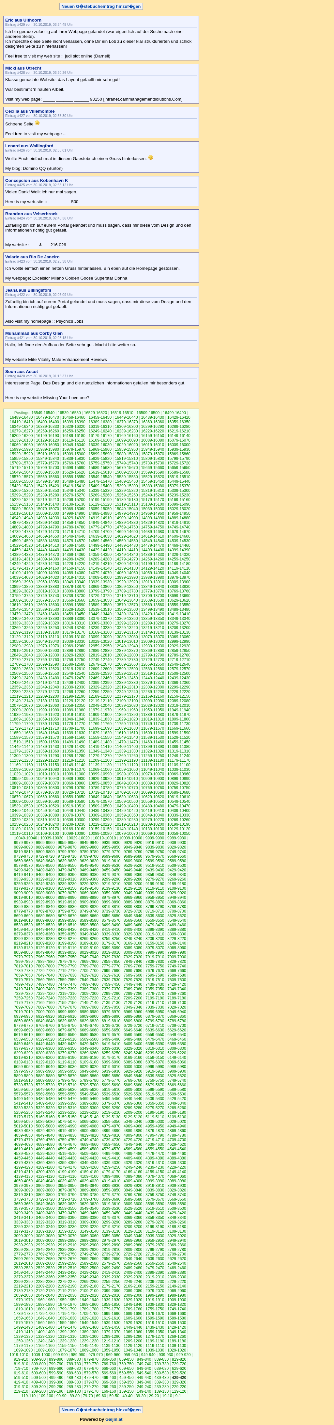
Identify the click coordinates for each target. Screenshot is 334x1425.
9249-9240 (45, 884)
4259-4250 (111, 1167)
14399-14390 (178, 550)
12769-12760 (47, 659)
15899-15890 (100, 454)
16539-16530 (69, 413)
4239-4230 (154, 1167)
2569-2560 (133, 1263)
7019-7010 (23, 1012)
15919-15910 (47, 454)
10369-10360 (100, 815)
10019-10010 (104, 838)
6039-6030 (67, 1066)
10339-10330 (178, 815)
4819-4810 (111, 1135)
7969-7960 (45, 957)
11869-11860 (21, 719)
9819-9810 (23, 852)
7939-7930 (111, 957)
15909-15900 (73, 454)
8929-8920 (45, 902)
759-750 (126, 1364)
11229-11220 (47, 760)
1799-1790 (67, 1309)
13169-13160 (100, 632)
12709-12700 (21, 664)
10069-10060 (152, 833)
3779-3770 (111, 1194)
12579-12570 (178, 669)
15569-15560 (47, 477)
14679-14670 (178, 531)
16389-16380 (100, 422)
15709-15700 (47, 467)
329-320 (179, 1382)
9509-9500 (176, 865)
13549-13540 (21, 609)
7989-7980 (176, 952)
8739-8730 (111, 911)
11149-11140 (73, 765)
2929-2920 (45, 1245)
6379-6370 (23, 1048)
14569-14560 (100, 541)
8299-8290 (23, 938)
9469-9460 (89, 870)
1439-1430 (154, 1327)
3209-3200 (133, 1226)
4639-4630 (154, 1144)
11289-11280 (73, 755)
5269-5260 (176, 1108)
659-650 (126, 1368)
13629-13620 (178, 600)
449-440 (144, 1377)
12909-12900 (47, 650)
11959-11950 (152, 710)
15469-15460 (126, 481)
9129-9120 (133, 888)
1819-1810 (23, 1309)
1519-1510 (154, 1322)
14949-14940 (21, 518)
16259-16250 (73, 431)
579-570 (91, 1373)
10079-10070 (126, 833)
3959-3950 (67, 1185)
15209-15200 (73, 499)
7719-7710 (67, 970)
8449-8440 (45, 929)
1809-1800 (45, 1309)
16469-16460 (73, 417)
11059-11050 (126, 769)
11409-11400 (126, 746)
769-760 (109, 1364)
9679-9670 (154, 856)
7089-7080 (45, 1007)
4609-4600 (45, 1149)
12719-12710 (178, 659)
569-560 (109, 1373)
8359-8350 (67, 934)
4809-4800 (133, 1135)
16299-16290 (152, 426)
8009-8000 (133, 952)
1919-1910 (154, 1300)
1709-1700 (89, 1313)
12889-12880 (100, 650)
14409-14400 (152, 550)
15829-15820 (100, 458)
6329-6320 (133, 1048)
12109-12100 (126, 701)
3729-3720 (45, 1199)
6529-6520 (45, 1039)
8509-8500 (89, 925)
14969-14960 (152, 513)
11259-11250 (152, 755)
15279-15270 (73, 495)
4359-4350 (67, 1162)
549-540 (144, 1373)
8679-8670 (67, 916)
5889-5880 (45, 1076)
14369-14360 (73, 554)
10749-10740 (21, 792)
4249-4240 (133, 1167)
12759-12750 (73, 659)
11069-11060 (100, 769)
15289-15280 (47, 495)
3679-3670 (154, 1199)
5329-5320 (45, 1108)
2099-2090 (111, 1290)
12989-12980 (21, 646)
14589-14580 (47, 541)
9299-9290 (111, 879)
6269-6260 (89, 1053)
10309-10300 (73, 820)
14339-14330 (152, 554)
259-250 (126, 1387)
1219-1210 (111, 1341)
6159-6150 (154, 1057)
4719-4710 (154, 1140)
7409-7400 (45, 989)
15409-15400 (100, 486)
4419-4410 (111, 1158)
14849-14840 (100, 522)
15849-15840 (47, 458)
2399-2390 (154, 1272)
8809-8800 (133, 906)
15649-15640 (21, 472)
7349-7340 (176, 989)
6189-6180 (89, 1057)
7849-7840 (133, 961)
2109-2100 (89, 1290)
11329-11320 (152, 751)
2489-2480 (133, 1268)
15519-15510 (178, 477)
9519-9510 (154, 865)
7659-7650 (23, 975)
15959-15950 (126, 449)
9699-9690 (111, 856)
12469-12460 (100, 678)
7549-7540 (89, 980)
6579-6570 (111, 1034)
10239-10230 (73, 824)
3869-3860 (89, 1190)
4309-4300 (176, 1162)
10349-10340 (152, 815)
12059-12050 (73, 705)
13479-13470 (21, 614)
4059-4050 (23, 1181)
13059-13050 (21, 641)
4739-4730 (111, 1140)
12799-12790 (152, 655)
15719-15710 (21, 467)
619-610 (21, 1373)
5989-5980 (176, 1066)
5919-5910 (154, 1071)
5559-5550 (67, 1094)
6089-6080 (133, 1062)
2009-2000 (133, 1295)
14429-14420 (100, 550)
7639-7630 (67, 975)
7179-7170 (23, 1002)
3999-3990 (154, 1181)
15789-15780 (21, 463)
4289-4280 (45, 1167)
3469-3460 (89, 1213)
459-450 (126, 1377)
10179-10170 (47, 829)
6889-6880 (133, 1016)
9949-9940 (89, 842)
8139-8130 (23, 948)
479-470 (91, 1377)
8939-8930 (23, 902)
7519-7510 (154, 980)
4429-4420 (89, 1158)
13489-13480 (178, 609)
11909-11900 (100, 714)
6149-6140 (176, 1057)
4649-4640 (133, 1144)
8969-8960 (133, 897)
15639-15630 (47, 472)
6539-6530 (23, 1039)
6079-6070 (154, 1062)
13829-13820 (21, 591)
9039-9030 (154, 893)
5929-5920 (133, 1071)
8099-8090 (111, 948)
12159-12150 (178, 696)
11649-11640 (47, 733)
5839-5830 (154, 1076)
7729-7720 (45, 970)
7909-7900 (176, 957)
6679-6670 (67, 1030)
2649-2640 (133, 1258)
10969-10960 (178, 774)
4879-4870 (154, 1130)
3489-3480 (45, 1213)
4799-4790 (154, 1135)
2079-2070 (154, 1290)
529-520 (179, 1373)
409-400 (38, 1382)
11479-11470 (126, 742)
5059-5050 (111, 1121)
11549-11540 (126, 737)
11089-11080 (47, 769)
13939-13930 (100, 582)
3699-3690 (111, 1199)
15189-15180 (126, 499)
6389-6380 (176, 1044)
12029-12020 (152, 705)
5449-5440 (133, 1098)
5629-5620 (89, 1089)
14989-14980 (100, 513)
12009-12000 (21, 710)
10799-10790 (73, 787)
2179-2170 (111, 1286)
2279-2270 (67, 1281)
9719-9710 (67, 856)
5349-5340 (176, 1103)
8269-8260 (89, 938)
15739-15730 (152, 463)
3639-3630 (67, 1204)
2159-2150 (154, 1286)
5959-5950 (67, 1071)
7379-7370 (111, 989)
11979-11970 (100, 710)
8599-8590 (67, 920)
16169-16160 (126, 435)
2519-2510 (67, 1268)
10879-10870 (47, 783)
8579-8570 (111, 920)
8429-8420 (89, 929)
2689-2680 (45, 1258)
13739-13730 (73, 595)
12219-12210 (21, 696)
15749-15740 (126, 463)
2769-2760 (45, 1254)
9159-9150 (67, 888)
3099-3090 (23, 1236)
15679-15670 (126, 467)
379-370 (91, 1382)
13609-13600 (47, 605)
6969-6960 (133, 1012)
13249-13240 (73, 627)
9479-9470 (67, 870)
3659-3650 (23, 1204)
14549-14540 (152, 541)
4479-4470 (154, 1153)
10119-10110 (21, 833)
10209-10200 (152, 824)
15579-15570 (21, 477)
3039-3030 (154, 1236)
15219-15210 (47, 499)
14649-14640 (73, 536)
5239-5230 (67, 1112)
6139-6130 (23, 1062)
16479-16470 (47, 417)
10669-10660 (47, 797)
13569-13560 (152, 605)
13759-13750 (21, 595)
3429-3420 (176, 1213)
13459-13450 (73, 614)
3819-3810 (23, 1194)
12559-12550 (47, 673)
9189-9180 (176, 884)
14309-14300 (47, 559)
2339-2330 (111, 1277)
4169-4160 (133, 1172)
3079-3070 (67, 1236)
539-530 (161, 1373)
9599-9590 (154, 861)
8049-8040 (45, 952)
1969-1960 (45, 1300)
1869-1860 (89, 1304)
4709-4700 (176, 1140)
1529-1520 (133, 1322)
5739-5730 (23, 1085)
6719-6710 (154, 1025)
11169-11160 (21, 765)
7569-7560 (45, 980)
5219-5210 (111, 1112)
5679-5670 (154, 1085)
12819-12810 (100, 655)
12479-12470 (73, 678)
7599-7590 (154, 975)
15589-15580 (178, 472)
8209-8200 (45, 943)
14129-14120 (152, 568)
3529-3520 (133, 1208)
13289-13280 (152, 623)
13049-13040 (47, 641)
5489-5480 (45, 1098)
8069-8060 (176, 948)
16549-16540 (42, 413)
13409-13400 (21, 618)
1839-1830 (154, 1304)
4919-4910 (67, 1130)
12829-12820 (73, 655)
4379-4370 (23, 1162)
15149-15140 (47, 504)
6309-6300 (176, 1048)
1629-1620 (89, 1318)
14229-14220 (73, 563)
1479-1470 (67, 1327)
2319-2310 (154, 1277)
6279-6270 (67, 1053)
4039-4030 (67, 1181)
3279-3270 (154, 1222)
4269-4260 (89, 1167)
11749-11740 (152, 723)
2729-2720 (133, 1254)
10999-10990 (100, 774)
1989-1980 (176, 1295)
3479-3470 (67, 1213)
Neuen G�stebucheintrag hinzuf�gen (101, 6)
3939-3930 (111, 1185)
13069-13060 (178, 637)
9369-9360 (133, 874)
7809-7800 (45, 966)
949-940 (148, 1354)
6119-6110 (67, 1062)
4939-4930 (23, 1130)
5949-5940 (89, 1071)
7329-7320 (45, 993)
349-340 (144, 1382)
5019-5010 (23, 1126)
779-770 (91, 1364)
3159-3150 (67, 1231)
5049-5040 (133, 1121)
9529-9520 (133, 865)
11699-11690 (100, 728)
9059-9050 (111, 893)
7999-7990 (154, 952)
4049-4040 (45, 1181)
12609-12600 (100, 669)
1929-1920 (133, 1300)
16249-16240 (100, 431)
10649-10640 (100, 797)
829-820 (179, 1359)
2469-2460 (176, 1268)
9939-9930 (111, 842)
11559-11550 (100, 737)
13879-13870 (73, 586)
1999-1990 (154, 1295)
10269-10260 (178, 820)
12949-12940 (126, 646)
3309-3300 (89, 1222)
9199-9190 (154, 884)
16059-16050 (47, 445)
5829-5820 (176, 1076)
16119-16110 (73, 440)
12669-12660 (126, 664)
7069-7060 (89, 1007)
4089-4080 (133, 1176)
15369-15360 (21, 490)
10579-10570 (100, 801)
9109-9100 (176, 888)
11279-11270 (100, 755)
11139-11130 (100, 765)
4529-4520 (45, 1153)
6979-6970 (111, 1012)
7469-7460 (89, 984)
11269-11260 (126, 755)
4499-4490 (111, 1153)
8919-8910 (67, 902)
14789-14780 (73, 527)
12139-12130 (47, 701)
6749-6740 (89, 1025)
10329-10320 (21, 820)
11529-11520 (178, 737)
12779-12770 (21, 659)
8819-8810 (111, 906)
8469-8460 (176, 925)
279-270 (91, 1387)
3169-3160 (45, 1231)
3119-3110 (154, 1231)
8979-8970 (111, 897)
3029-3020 (176, 1236)
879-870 (91, 1359)
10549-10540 (178, 801)
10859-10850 (100, 783)
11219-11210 (73, 760)
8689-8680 (45, 916)
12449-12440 (152, 678)
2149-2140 (176, 1286)
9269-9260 (176, 879)
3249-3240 (45, 1226)
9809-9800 (45, 852)
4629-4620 (176, 1144)
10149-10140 (126, 829)
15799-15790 (178, 458)
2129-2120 (45, 1290)
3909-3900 (176, 1185)
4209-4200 (45, 1172)
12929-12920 (178, 646)
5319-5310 (67, 1108)
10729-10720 (73, 792)
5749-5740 (176, 1080)
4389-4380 (176, 1158)
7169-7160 (45, 1002)
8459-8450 (23, 929)
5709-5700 (89, 1085)
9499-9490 (23, 870)
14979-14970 (126, 513)
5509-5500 (176, 1094)
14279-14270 (126, 559)
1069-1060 (89, 1350)
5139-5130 (111, 1117)
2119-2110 (67, 1290)
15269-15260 (100, 495)
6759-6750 (67, 1025)
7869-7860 (89, 961)
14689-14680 (152, 531)
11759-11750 (126, 723)
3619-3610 (111, 1204)
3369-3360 (133, 1217)
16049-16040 (73, 445)
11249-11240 (178, 755)
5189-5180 (176, 1112)
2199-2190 (67, 1286)
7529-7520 (133, 980)
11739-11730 (178, 723)
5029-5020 (176, 1121)
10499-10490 (126, 806)
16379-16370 (126, 422)
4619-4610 (23, 1149)
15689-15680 (100, 467)
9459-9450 (111, 870)
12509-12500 (178, 673)
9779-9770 (111, 852)
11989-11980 (73, 710)
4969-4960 (133, 1126)
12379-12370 (152, 682)
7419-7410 (23, 989)
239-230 (161, 1387)
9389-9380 (89, 874)
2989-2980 (89, 1240)
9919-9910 (154, 842)
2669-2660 (89, 1258)
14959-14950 (178, 513)
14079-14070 (100, 573)
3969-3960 (45, 1185)
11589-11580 (21, 737)
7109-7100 (176, 1002)
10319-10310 (47, 820)
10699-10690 (152, 792)
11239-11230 (21, 760)
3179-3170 (23, 1231)
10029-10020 (78, 838)
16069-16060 (21, 445)
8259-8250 (111, 938)
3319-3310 (67, 1222)
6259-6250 (111, 1053)
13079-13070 (152, 637)
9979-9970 (23, 842)
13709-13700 (152, 595)
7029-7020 (176, 1007)
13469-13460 (47, 614)
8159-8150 (154, 943)
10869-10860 (73, 783)
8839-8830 (67, 906)
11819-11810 (152, 719)
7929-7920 (133, 957)
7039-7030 (154, 1007)
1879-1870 (67, 1304)
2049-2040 (45, 1295)
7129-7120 (133, 1002)
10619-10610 (178, 797)
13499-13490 (152, 609)
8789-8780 (176, 906)
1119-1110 (154, 1345)
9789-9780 (89, 852)
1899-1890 (23, 1304)
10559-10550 (152, 801)
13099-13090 (100, 637)
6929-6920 (45, 1016)
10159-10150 (100, 829)
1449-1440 (133, 1327)
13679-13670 (47, 600)
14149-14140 (100, 568)
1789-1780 (89, 1309)
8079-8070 (154, 948)
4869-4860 (176, 1130)
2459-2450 (23, 1272)
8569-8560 (133, 920)
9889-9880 (45, 847)
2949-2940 (176, 1240)
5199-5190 (154, 1112)
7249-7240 (45, 998)
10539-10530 (21, 806)
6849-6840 (45, 1021)
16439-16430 (152, 417)
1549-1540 (89, 1322)
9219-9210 (111, 884)
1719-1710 (67, 1313)
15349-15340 (73, 490)
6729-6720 (133, 1025)
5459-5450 (111, 1098)
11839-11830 (100, 719)
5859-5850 (111, 1076)
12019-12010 (178, 705)
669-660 (109, 1368)
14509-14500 (73, 545)
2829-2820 (89, 1249)
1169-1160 (45, 1345)
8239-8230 (154, 938)
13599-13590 (73, 605)
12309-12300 (152, 687)
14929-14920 (73, 518)
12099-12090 (152, 701)
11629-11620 (100, 733)
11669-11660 (178, 728)
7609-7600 (133, 975)
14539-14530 (178, 541)
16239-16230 (126, 431)
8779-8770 (23, 911)
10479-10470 (178, 806)
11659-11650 (21, 733)
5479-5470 (67, 1098)
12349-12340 (47, 687)
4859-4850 (23, 1135)
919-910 (21, 1359)
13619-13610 (21, 605)
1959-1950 (67, 1300)
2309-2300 (176, 1277)
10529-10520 (47, 806)
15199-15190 (100, 499)
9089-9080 (45, 893)
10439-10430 (100, 810)
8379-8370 (23, 934)
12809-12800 (126, 655)
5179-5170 (23, 1117)
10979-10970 (152, 774)
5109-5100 (176, 1117)
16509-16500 (148, 413)
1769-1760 (133, 1309)
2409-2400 (133, 1272)
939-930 (166, 1354)
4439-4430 (67, 1158)
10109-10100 (47, 833)
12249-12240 (126, 691)
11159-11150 (47, 765)
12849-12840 (21, 655)
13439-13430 (126, 614)
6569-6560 (133, 1034)
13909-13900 (178, 582)
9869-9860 (89, 847)
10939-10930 (73, 778)
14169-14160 (47, 568)
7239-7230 (67, 998)
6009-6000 (133, 1066)
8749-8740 (89, 911)
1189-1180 (176, 1341)
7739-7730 (23, 970)
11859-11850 (47, 719)
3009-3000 (45, 1240)
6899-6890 (111, 1016)
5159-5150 (67, 1117)
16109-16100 (100, 440)
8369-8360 (45, 934)
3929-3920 (133, 1185)
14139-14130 (126, 568)
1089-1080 (45, 1350)
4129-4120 (45, 1176)
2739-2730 (111, 1254)
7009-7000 (45, 1012)
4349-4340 (89, 1162)
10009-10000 (130, 838)
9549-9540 (89, 865)
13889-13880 (47, 586)
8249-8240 (133, 938)
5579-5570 (23, 1094)
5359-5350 (154, 1103)
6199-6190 (67, 1057)
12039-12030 (126, 705)
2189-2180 (89, 1286)
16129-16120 (47, 440)
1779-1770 (111, 1309)
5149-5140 (89, 1117)
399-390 (56, 1382)
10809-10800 (47, 787)
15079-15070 (47, 509)
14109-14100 (21, 573)
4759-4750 (67, 1140)
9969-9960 (45, 842)
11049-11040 (152, 769)
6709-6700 (176, 1025)
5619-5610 (111, 1089)
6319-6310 (154, 1048)
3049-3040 (133, 1236)
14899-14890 (152, 518)
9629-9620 (89, 861)
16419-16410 (21, 422)
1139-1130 (111, 1345)
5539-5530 (111, 1094)
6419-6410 (111, 1044)
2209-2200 (45, 1286)
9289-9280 (133, 879)
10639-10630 (126, 797)
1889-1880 (45, 1304)
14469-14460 (178, 545)
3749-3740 (176, 1194)
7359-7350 (154, 989)
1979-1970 (23, 1300)
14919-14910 (100, 518)
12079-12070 (21, 705)
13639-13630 (152, 600)
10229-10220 (100, 824)
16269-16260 (47, 431)
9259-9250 (23, 884)
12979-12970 (47, 646)
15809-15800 (152, 458)
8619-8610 (23, 920)
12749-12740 (100, 659)
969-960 (113, 1354)
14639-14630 (100, 536)
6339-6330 (111, 1048)
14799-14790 (47, 527)
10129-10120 (178, 829)
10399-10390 (21, 815)
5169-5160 (45, 1117)
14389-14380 (21, 554)
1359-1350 (154, 1332)
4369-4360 (45, 1162)
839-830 (161, 1359)
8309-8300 (176, 934)
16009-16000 (178, 445)
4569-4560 (133, 1149)
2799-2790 (154, 1249)
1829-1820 (176, 1304)
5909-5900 (176, 1071)
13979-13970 (178, 577)
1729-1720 (45, 1313)
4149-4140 (176, 1172)
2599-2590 (67, 1263)
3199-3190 (154, 1226)
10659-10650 (73, 797)
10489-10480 (152, 806)
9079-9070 (67, 893)
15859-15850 (21, 458)
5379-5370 (111, 1103)
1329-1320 (45, 1336)
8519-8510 (67, 925)
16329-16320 (73, 426)
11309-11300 (21, 755)
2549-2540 (176, 1263)
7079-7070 (67, 1007)
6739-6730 (111, 1025)
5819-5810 (23, 1080)
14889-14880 (178, 518)
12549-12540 (73, 673)
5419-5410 (23, 1103)
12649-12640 (178, 664)
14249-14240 (21, 563)
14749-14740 (178, 527)
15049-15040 (126, 509)
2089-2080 (133, 1290)
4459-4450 (23, 1158)
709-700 (38, 1368)
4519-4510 (67, 1153)
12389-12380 (126, 682)
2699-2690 (23, 1258)
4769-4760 (45, 1140)
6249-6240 (133, 1053)
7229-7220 (89, 998)
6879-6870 (154, 1016)
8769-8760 (45, 911)
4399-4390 (154, 1158)
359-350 (126, 1382)
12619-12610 (73, 669)
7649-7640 (45, 975)
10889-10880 (21, 783)
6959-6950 (154, 1012)
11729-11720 (21, 728)
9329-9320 (45, 879)
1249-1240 (45, 1341)
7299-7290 (111, 993)
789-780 (74, 1364)
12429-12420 (21, 682)
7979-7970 (23, 957)
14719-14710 (73, 531)
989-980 (78, 1354)
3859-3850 (111, 1190)
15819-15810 (126, 458)
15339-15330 (100, 490)
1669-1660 (176, 1313)
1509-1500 (176, 1322)
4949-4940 (176, 1126)
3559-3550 (67, 1208)
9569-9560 (45, 865)
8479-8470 (154, 925)
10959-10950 (21, 778)
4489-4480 (133, 1153)
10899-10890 (178, 778)
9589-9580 (176, 861)
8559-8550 (154, 920)
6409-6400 (133, 1044)
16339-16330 (47, 426)
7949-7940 (89, 957)
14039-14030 (21, 577)
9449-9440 (133, 870)
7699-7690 (111, 970)
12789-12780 (178, 655)
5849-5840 (133, 1076)
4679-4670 (67, 1144)
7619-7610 (111, 975)
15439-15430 (21, 486)
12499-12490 (21, 678)
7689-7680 (133, 970)
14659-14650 (47, 536)
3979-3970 (23, 1185)
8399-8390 (154, 929)
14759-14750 (152, 527)
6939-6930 (23, 1016)
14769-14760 (126, 527)
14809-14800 (21, 527)
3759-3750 (154, 1194)
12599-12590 (126, 669)
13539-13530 (47, 609)
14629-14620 (126, 536)
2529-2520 (45, 1268)
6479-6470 (154, 1039)
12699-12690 (47, 664)
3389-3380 (89, 1217)
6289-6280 (45, 1053)
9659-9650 (23, 861)
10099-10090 (73, 833)
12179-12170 (126, 696)
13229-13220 (126, 627)
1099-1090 (23, 1350)
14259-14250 (178, 559)
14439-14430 (73, 550)
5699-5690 (111, 1085)
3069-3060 (89, 1236)
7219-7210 (111, 998)
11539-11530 (152, 737)
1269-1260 (176, 1336)
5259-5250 (23, 1112)
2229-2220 (176, 1281)
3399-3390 (67, 1217)
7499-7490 (23, 984)
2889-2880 (133, 1245)
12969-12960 (73, 646)
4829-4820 (89, 1135)
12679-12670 (100, 664)
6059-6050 (23, 1066)
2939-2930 (23, 1245)
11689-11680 (126, 728)
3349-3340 (176, 1217)
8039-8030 (67, 952)
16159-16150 (152, 435)
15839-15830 (73, 458)
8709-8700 (176, 911)
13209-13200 (178, 627)
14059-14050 (152, 573)
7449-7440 (133, 984)
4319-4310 (154, 1162)
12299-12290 (178, 687)
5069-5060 (89, 1121)
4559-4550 (154, 1149)
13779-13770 (152, 591)
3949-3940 (89, 1185)
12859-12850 (178, 650)
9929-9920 (133, 842)
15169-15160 (178, 499)
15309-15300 (178, 490)
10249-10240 (47, 824)
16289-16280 (178, 426)
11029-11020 (21, 774)
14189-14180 (178, 563)
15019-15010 (21, 513)
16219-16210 (178, 431)
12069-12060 (47, 705)
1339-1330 (23, 1336)
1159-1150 (67, 1345)
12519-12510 (152, 673)
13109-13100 (73, 637)
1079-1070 (67, 1350)
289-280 (74, 1387)
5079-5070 (67, 1121)
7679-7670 (154, 970)
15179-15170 (152, 499)
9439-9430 (154, 870)
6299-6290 (23, 1053)
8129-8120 (45, 948)
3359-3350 (154, 1217)
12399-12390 (100, 682)
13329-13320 (47, 623)
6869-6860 (176, 1016)
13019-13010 (126, 641)
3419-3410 (23, 1217)
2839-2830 (67, 1249)
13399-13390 (47, 618)
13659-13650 (100, 600)
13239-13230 (100, 627)
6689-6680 (45, 1030)
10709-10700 (126, 792)
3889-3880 (45, 1190)
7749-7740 (176, 966)
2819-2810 (111, 1249)
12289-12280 (21, 691)
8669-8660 (89, 916)
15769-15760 (73, 463)
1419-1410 (23, 1332)
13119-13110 (47, 637)
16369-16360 (152, 422)
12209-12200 (47, 696)
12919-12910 (21, 650)
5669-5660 (176, 1085)
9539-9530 (111, 865)
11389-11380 (178, 746)
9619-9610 (111, 861)
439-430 (161, 1377)
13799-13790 (100, 591)
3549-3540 (89, 1208)
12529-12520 (126, 673)
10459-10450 (47, 810)
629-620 (179, 1368)
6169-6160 (133, 1057)
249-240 (144, 1387)
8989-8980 (89, 897)
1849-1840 (133, 1304)
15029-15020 (178, 509)
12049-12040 (100, 705)
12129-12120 (73, 701)
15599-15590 (152, 472)
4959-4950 (154, 1126)
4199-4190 (67, 1172)
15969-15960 (100, 449)
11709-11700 (73, 728)
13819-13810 (47, 591)
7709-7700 (89, 970)
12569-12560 (21, 673)
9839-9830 (154, 847)
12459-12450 (126, 678)
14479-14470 (152, 545)
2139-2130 (23, 1290)
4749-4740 (89, 1140)
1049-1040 (133, 1350)
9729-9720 (45, 856)
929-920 (183, 1354)
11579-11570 (47, 737)
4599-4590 (67, 1149)
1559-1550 (67, 1322)
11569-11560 (73, 737)
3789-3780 (89, 1194)
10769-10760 (152, 787)
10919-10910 (126, 778)
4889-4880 (133, 1130)
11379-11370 (21, 751)
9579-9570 (23, 865)
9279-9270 (154, 879)
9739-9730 (23, 856)
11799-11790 (21, 723)
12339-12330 (73, 687)
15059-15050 (100, 509)
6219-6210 (23, 1057)
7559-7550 (67, 980)
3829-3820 (176, 1190)
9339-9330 (23, 879)
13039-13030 (73, 641)
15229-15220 (21, 499)
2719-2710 (154, 1254)
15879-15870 (152, 454)
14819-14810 (178, 522)
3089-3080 (45, 1236)
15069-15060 (73, 509)
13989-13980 (152, 577)
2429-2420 (89, 1272)
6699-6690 (23, 1030)
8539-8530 (23, 925)
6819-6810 (111, 1021)
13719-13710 (126, 595)
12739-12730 (126, 659)
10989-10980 (126, 774)
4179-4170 (111, 1172)
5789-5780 (89, 1080)
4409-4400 (133, 1158)
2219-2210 (23, 1286)
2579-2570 (111, 1263)
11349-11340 (100, 751)
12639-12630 (21, 669)
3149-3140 (89, 1231)
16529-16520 (95, 413)
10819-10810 (21, 787)
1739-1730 (23, 1313)
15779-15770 (47, 463)
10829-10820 (178, 783)
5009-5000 (45, 1126)
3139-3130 (111, 1231)
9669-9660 (176, 856)
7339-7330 (23, 993)
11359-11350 (73, 751)
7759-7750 (154, 966)
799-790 (56, 1364)
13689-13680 (21, 600)
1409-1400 (45, 1332)
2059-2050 (23, 1295)
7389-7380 (89, 989)
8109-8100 (89, 948)
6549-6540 (176, 1034)
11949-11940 (178, 710)
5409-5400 (45, 1103)
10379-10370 (73, 815)
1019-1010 (18, 1354)
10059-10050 (178, 833)
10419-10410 (152, 810)
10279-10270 (152, 820)
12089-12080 (178, 701)
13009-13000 (152, 641)
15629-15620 (73, 472)
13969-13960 (21, 582)
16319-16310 (100, 426)
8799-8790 (154, 906)
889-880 (74, 1359)
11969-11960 (126, 710)
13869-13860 (100, 586)
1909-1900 (176, 1300)
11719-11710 (47, 728)
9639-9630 (67, 861)
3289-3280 (133, 1222)
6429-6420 (89, 1044)
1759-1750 (154, 1309)
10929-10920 (100, 778)
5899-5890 (23, 1076)
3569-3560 (45, 1208)
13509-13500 (126, 609)
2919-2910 (67, 1245)
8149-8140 (176, 943)
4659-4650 (111, 1144)
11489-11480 (100, 742)
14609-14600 (178, 536)
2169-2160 (133, 1286)
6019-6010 (111, 1066)
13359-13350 (152, 618)
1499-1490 (23, 1327)
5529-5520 (133, 1094)
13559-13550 (178, 605)
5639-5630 (67, 1089)
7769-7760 (133, 966)
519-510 (21, 1377)
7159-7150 (67, 1002)
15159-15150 (21, 504)
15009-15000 (47, 513)
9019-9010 (23, 897)
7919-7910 (154, 957)
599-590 (56, 1373)
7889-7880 (45, 961)
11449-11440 (21, 746)
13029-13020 (100, 641)
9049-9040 (133, 893)
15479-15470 (100, 481)
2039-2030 (67, 1295)
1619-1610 (111, 1318)
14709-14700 (100, 531)
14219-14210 (100, 563)
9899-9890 (23, 847)
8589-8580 (89, 920)
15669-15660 (152, 467)
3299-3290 (111, 1222)
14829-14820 (152, 522)
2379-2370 (23, 1277)
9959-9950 (67, 842)
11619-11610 (126, 733)
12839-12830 (47, 655)
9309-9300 (89, 879)
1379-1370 (111, 1332)
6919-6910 (67, 1016)
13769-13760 (178, 591)
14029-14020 (47, 577)
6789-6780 (176, 1021)
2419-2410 (111, 1272)
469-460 (109, 1377)
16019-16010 (152, 445)
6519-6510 (67, 1039)
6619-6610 (23, 1034)
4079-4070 (154, 1176)
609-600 (38, 1373)
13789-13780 (126, 591)
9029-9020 (176, 893)
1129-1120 (133, 1345)
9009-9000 (45, 897)
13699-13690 (178, 595)
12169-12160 (152, 696)
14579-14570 (73, 541)
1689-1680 (133, 1313)
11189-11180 (152, 760)
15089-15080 (21, 509)
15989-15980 (47, 449)
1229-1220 (89, 1341)
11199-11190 (126, 760)
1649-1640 (45, 1318)
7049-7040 (133, 1007)
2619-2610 (23, 1263)
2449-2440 (45, 1272)
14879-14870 (21, 522)
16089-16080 (152, 440)
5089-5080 (45, 1121)
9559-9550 (67, 865)
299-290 (56, 1387)
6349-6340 (89, 1048)
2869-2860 (176, 1245)
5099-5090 (23, 1121)
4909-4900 (89, 1130)
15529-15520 (152, 477)
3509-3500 (176, 1208)
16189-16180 (73, 435)
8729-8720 (133, 911)
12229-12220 (178, 691)
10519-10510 (73, 806)
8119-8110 (67, 948)
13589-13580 (100, 605)
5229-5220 (89, 1112)
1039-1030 (154, 1350)
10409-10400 (178, 810)
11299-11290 (47, 755)
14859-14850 (73, 522)
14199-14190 (152, 563)
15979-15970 (73, 449)
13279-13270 (178, 623)
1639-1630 (67, 1318)
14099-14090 (47, 573)
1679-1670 (154, 1313)
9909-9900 (176, 842)
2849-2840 (45, 1249)
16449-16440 (126, 417)
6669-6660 (89, 1030)
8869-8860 (176, 902)
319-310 (21, 1387)
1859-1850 (111, 1304)
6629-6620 (176, 1030)
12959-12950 (100, 646)
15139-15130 (73, 504)
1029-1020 (176, 1350)
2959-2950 (154, 1240)
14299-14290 (73, 559)
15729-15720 (178, 463)
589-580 (74, 1373)
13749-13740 (47, 595)
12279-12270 (47, 691)
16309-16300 (126, 426)
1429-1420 (176, 1327)
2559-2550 (154, 1263)
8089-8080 (133, 948)
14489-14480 (126, 545)
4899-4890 (111, 1130)
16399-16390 (73, 422)
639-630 (161, 1368)
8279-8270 (67, 938)
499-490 (56, 1377)
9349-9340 (176, 874)
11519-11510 (21, 742)
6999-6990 (67, 1012)
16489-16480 (21, 417)
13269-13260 (21, 627)
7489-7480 (45, 984)
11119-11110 (152, 765)
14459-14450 (21, 550)
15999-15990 (21, 449)
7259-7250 (23, 998)
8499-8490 (111, 925)
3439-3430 (154, 1213)
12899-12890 (73, 650)
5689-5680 (133, 1085)
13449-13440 (100, 614)
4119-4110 (67, 1176)
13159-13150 (126, 632)
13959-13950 (47, 582)
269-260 (109, 1387)
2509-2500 (89, 1268)
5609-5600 (133, 1089)
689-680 (74, 1368)
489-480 (74, 1377)
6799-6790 (154, 1021)
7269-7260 (176, 993)
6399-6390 (154, 1044)
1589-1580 (176, 1318)
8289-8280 (45, 938)
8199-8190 (67, 943)
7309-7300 (89, 993)
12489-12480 (47, 678)
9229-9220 (89, 884)
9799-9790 (67, 852)
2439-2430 (67, 1272)
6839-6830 (67, 1021)
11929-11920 (47, 714)
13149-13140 (152, 632)
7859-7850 (111, 961)
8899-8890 (111, 902)
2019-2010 (111, 1295)
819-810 (21, 1364)
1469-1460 (89, 1327)
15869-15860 (178, 454)
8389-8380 (176, 929)
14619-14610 (152, 536)
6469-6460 (176, 1039)
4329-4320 (133, 1162)
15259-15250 (126, 495)
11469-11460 (152, 742)
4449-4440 (45, 1158)
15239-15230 (178, 495)
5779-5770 (111, 1080)
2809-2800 (133, 1249)
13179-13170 (73, 632)
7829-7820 (176, 961)
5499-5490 (23, 1098)
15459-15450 (152, 481)
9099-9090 (23, 893)
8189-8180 (89, 943)
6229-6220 (176, 1053)
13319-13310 (73, 623)
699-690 (56, 1368)
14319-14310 (21, 559)
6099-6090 (111, 1062)
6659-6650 (111, 1030)
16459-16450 (100, 417)
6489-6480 (133, 1039)
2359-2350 (67, 1277)
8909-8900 (89, 902)
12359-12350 (21, 687)
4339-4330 (111, 1162)
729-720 (179, 1364)
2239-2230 (154, 1281)
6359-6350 (67, 1048)
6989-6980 (89, 1012)
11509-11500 (47, 742)
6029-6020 (89, 1066)
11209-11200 (100, 760)
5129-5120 (133, 1117)
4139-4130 (23, 1176)
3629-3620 (89, 1204)
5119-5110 (154, 1117)
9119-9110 (154, 888)
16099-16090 (126, 440)
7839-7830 (154, 961)
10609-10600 (21, 801)
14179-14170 (21, 568)
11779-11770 (73, 723)
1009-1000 (40, 1354)
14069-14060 (126, 573)
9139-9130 (111, 888)
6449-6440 (45, 1044)
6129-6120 (45, 1062)
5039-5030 (154, 1121)
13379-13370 (100, 618)
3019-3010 (23, 1240)
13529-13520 (73, 609)
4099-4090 (111, 1176)
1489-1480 (45, 1327)
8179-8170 (111, 943)
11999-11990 (47, 710)
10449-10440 (73, 810)
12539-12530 (100, 673)
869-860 (109, 1359)
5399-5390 (67, 1103)
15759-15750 (100, 463)
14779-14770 (100, 527)
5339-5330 (23, 1108)
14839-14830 (126, 522)
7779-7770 (111, 966)
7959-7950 (67, 957)
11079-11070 (73, 769)
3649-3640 (45, 1204)
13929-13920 (126, 582)
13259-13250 (47, 627)
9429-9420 (176, 870)
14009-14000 (100, 577)
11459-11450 (178, 742)
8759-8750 (67, 911)
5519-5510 (154, 1094)
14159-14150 (73, 568)
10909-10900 (152, 778)
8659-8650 (111, 916)
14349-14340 (126, 554)
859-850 (126, 1359)
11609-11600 (152, 733)
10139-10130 (152, 829)
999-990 (60, 1354)
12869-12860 (152, 650)
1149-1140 (89, 1345)
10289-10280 (126, 820)
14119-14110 (178, 568)
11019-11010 (47, 774)
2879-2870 (154, 1245)
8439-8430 (67, 929)
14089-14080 (73, 573)
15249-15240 (152, 495)
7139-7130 (111, 1002)
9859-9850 (111, 847)
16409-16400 (47, 422)
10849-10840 (126, 783)
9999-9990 (154, 838)
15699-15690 (73, 467)
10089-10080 (100, 833)
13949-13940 (73, 582)
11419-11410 (100, 746)
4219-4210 (23, 1172)
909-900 (38, 1359)
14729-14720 (47, 531)
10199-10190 (178, 824)
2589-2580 (89, 1263)
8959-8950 (154, 897)
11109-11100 (178, 765)
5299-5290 (111, 1108)
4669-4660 (89, 1144)
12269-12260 (73, 691)
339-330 (161, 1382)
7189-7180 (176, 998)
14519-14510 (47, 545)
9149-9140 (89, 888)
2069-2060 (176, 1290)
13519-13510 (100, 609)
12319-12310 (126, 687)
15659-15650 (178, 467)
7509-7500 (176, 980)
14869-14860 (47, 522)
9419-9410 (23, 874)
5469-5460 (89, 1098)
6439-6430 (67, 1044)
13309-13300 (100, 623)
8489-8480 (133, 925)
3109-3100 (176, 1231)
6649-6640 (133, 1030)
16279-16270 (21, 431)
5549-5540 (89, 1094)
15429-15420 (47, 486)
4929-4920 (45, 1130)
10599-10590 (47, 801)
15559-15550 (73, 477)
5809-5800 (45, 1080)
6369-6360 (45, 1048)
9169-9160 (45, 888)
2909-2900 (89, 1245)
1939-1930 (111, 1300)
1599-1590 (154, 1318)
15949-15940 (152, 449)
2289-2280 (45, 1281)
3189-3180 (176, 1226)
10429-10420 (126, 810)
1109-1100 (176, 1345)
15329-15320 (126, 490)
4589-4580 (89, 1149)
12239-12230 (152, 691)
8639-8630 (154, 916)
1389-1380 (89, 1332)
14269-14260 (152, 559)
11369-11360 (47, 751)
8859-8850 (23, 906)
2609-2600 (45, 1263)
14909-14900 (126, 518)
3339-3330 (23, 1222)
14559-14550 (126, 541)
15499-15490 (47, 481)
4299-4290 (23, 1167)
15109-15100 (152, 504)
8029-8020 (89, 952)
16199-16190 (47, 435)
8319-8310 (154, 934)
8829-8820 (89, 906)
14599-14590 (21, 541)
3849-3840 (133, 1190)
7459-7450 (111, 984)
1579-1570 (23, 1322)
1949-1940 (89, 1300)
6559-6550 (154, 1034)
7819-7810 (23, 966)
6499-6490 (111, 1039)
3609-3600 (133, 1204)
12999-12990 (178, 641)
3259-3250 (23, 1226)
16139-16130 (21, 440)
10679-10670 (21, 797)
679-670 (91, 1368)
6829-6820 (89, 1021)
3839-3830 (154, 1190)
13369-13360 (126, 618)
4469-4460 (176, 1153)
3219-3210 (111, 1226)
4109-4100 (89, 1176)
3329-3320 (45, 1222)
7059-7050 (111, 1007)
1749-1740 (176, 1309)
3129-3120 (133, 1231)
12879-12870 (126, 650)
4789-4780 (176, 1135)
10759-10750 (178, 787)
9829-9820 (176, 847)
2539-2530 (23, 1268)
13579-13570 (126, 605)
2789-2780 (176, 1249)
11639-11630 (73, 733)
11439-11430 (47, 746)
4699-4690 (23, 1144)
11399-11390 (152, 746)
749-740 (144, 1364)
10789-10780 (100, 787)
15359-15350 (47, 490)
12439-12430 (178, 678)
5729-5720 (45, 1085)
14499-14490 (100, 545)
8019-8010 (111, 952)
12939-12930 (152, 646)
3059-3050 (111, 1236)
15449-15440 (178, 481)
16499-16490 (174, 413)
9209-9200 (133, 884)
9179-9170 (23, 888)
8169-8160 (133, 943)
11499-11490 (73, 742)
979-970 (95, 1354)
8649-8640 (133, 916)
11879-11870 (178, 714)
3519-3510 (154, 1208)
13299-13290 (126, 623)
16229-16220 (152, 431)
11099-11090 (21, 769)
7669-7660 (176, 970)
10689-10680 (178, 792)
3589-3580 (176, 1204)
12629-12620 (47, 669)
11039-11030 (178, 769)
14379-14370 (47, 554)
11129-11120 (126, 765)
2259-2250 (111, 1281)
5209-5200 (133, 1112)
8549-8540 (176, 920)
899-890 (56, 1359)
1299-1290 (111, 1336)
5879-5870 (67, 1076)
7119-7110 (154, 1002)
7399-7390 (67, 989)
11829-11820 (126, 719)
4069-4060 (176, 1176)
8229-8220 (176, 938)
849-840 (144, 1359)
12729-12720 (152, 659)
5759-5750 (154, 1080)
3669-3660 (176, 1199)
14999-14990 (73, 513)
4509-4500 (89, 1153)
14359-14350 (100, 554)
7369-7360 (133, 989)
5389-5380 (89, 1103)
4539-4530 (23, 1153)
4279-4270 (67, 1167)
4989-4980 (89, 1126)
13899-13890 (21, 586)
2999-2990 (67, 1240)
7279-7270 (154, 993)
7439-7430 (154, 984)
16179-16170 (100, 435)
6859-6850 (23, 1021)
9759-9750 (154, 852)
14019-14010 (73, 577)
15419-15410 (73, 486)
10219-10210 (126, 824)
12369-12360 (178, 682)
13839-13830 (178, 586)
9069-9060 (89, 893)
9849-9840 (133, 847)
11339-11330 (126, 751)
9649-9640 (45, 861)
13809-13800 (73, 591)
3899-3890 (23, 1190)
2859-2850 (23, 1249)
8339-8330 (111, 934)
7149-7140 (89, 1002)
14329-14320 (178, 554)
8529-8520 (45, 925)
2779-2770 (23, 1254)
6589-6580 (89, 1034)
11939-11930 (21, 714)
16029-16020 (126, 445)
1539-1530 (111, 1322)
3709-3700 (89, 1199)
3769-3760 (133, 1194)
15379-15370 (178, 486)
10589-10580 (73, 801)
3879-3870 (67, 1190)
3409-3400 (45, 1217)
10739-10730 (47, 792)
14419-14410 (126, 550)
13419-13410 (178, 614)
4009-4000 (133, 1181)
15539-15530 (126, 477)
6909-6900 (89, 1016)
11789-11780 (47, 723)
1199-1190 (154, 1341)
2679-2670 (67, 1258)
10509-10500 (100, 806)
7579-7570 (23, 980)
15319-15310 (152, 490)
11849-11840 (73, 719)
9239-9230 (67, 884)
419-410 (21, 1382)
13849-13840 (152, 586)
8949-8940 (176, 897)
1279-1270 (154, 1336)
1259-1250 (23, 1341)
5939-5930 (111, 1071)
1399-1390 (67, 1332)
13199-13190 (21, 632)
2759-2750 (67, 1254)
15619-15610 (100, 472)
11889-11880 (152, 714)
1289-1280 (133, 1336)
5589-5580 (176, 1089)
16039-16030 (100, 445)
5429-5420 (176, 1098)
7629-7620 (89, 975)
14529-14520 (21, 545)
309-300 (38, 1387)
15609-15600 (126, 472)
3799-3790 (67, 1194)
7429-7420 (176, 984)
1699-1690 (111, 1313)
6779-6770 (23, 1025)
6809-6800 (133, 1021)
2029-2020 (89, 1295)
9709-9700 (89, 856)
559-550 (126, 1373)
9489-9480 (45, 870)
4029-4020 (89, 1181)
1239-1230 (67, 1341)
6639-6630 (154, 1030)
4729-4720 (133, 1140)
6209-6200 (45, 1057)
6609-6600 (45, 1034)
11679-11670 (152, 728)
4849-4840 (45, 1135)
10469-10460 (21, 810)
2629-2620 (176, 1258)
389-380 (74, 1382)
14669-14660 (21, 536)
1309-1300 (89, 1336)
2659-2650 (111, 1258)
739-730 (161, 1364)
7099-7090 (23, 1007)
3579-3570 (23, 1208)
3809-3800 (45, 1194)
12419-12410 (47, 682)
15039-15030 (152, 509)
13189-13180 (47, 632)
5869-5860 (89, 1076)
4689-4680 (45, 1144)
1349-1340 (176, 1332)
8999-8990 (67, 897)
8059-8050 (23, 952)
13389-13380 (73, 618)
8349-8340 (89, 934)
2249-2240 (133, 1281)
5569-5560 (45, 1094)
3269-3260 (176, 1222)
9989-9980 (176, 838)
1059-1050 (111, 1350)
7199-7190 (154, 998)
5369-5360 (133, 1103)
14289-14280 (100, 559)
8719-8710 (154, 911)
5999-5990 (154, 1066)
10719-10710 (100, 792)
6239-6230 (154, 1053)
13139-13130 (178, 632)
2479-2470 (154, 1268)
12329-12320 (100, 687)
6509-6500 (89, 1039)
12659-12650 (152, 664)
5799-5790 (67, 1080)
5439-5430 (154, 1098)
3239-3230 (67, 1226)
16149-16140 (178, 435)
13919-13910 (152, 582)
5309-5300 (89, 1108)
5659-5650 (23, 1089)
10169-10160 (73, 829)
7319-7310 (67, 993)
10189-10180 (21, 829)
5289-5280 (133, 1108)
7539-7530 (111, 980)
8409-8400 (133, 929)
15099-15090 (178, 504)
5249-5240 (45, 1112)
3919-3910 (154, 1185)
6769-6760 (45, 1025)
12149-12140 (21, 701)
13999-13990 (126, 577)
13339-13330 (21, 623)
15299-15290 (21, 495)
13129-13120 (21, 637)
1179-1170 (23, 1345)
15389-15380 (152, 486)
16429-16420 (178, 417)
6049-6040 (45, 1066)
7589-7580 (176, 975)
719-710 (21, 1368)
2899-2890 (111, 1245)
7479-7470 (67, 984)
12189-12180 (100, 696)
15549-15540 (100, 477)
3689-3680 (133, 1199)
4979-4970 (111, 1126)
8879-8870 (154, 902)
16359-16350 (178, 422)
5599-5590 (154, 1089)
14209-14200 (126, 563)
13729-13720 (100, 595)
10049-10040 (25, 838)
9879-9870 (67, 847)
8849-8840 (45, 906)
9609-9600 (133, 861)
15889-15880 (126, 454)
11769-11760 (100, 723)
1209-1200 (133, 1341)
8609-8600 (45, 920)
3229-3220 (89, 1226)
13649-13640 (126, 600)
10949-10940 (47, 778)
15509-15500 (21, 481)
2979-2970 (111, 1240)
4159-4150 (154, 1172)
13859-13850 (126, 586)
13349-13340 (178, 618)
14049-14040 (178, 573)
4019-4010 (111, 1181)
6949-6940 (176, 1012)
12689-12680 (73, 664)
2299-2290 (23, 1281)
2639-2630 (154, 1258)
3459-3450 (111, 1213)
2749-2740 (89, 1254)
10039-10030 (52, 838)
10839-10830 (152, 783)
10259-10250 (21, 824)
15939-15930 (178, 449)
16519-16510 (121, 413)
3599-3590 (154, 1204)
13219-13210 (152, 627)
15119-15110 (126, 504)
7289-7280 (133, 993)
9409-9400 (45, 874)
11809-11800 (178, 719)
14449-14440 (47, 550)
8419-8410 (111, 929)
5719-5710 (67, 1085)
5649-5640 (45, 1089)
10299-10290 (100, 820)
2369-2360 (45, 1277)
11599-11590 (178, 733)
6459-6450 (23, 1044)
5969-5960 (45, 1071)
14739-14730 (21, 531)
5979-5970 (23, 1071)
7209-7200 (133, 998)
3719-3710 (67, 1199)
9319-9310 (67, 879)
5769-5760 (133, 1080)
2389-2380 (176, 1272)
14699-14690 (126, 531)
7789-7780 (89, 966)
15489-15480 (73, 481)
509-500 (38, 1377)
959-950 (131, 1354)
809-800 (38, 1364)
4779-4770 (23, 1140)
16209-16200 (21, 435)
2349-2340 (89, 1277)
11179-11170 (178, 760)
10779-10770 (126, 787)
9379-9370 (111, 874)
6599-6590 (67, 1034)
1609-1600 (133, 1318)
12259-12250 (100, 691)
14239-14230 (47, 563)
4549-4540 (176, 1149)
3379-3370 (111, 1217)
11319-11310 (178, 751)
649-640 (144, 1368)
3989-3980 (176, 1181)
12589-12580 (152, 669)
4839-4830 (67, 1135)
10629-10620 (152, 797)
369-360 (109, 1382)
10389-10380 (47, 815)
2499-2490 (111, 1268)
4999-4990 (67, 1126)
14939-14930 (47, 518)
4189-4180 (89, 1172)
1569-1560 (45, 1322)
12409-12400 (73, 682)
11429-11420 (73, 746)
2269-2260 (89, 1281)
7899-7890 (23, 961)
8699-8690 (23, 916)
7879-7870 (67, 961)
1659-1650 (23, 1318)
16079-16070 (178, 440)
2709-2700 (176, 1254)
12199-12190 (73, 696)
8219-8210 (23, 943)
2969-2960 (133, 1240)
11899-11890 (126, 714)
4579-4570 (111, 1149)
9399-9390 (67, 874)
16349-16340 (21, 426)
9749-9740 (176, 852)
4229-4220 (176, 1167)
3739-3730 (23, 1199)
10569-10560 (126, 801)
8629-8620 (176, 916)
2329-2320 (133, 1277)
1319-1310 (67, 1336)
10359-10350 (126, 815)
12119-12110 (100, 701)
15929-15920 (21, 454)
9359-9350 (154, 874)
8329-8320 (133, 934)
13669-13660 (73, 600)
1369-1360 (133, 1332)
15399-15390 (126, 486)
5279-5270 (154, 1108)
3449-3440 (133, 1213)
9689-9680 (133, 856)
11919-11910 (73, 714)
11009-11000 (73, 774)
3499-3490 (23, 1213)
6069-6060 (176, 1062)
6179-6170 (111, 1057)
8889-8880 (133, 902)
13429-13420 (152, 614)
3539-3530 (111, 1208)
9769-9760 (133, 852)
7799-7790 (67, 966)
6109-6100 (89, 1062)
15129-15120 (100, 504)
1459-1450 (111, 1327)
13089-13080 (126, 637)
